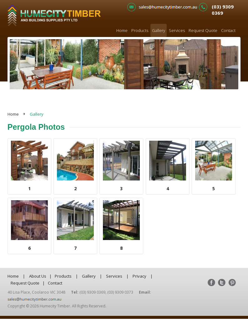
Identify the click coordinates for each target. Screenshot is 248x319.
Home (122, 30)
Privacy (139, 276)
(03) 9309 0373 (120, 292)
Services (177, 30)
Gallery (158, 30)
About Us (37, 276)
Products (139, 30)
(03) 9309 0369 (223, 9)
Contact (228, 30)
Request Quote (203, 30)
